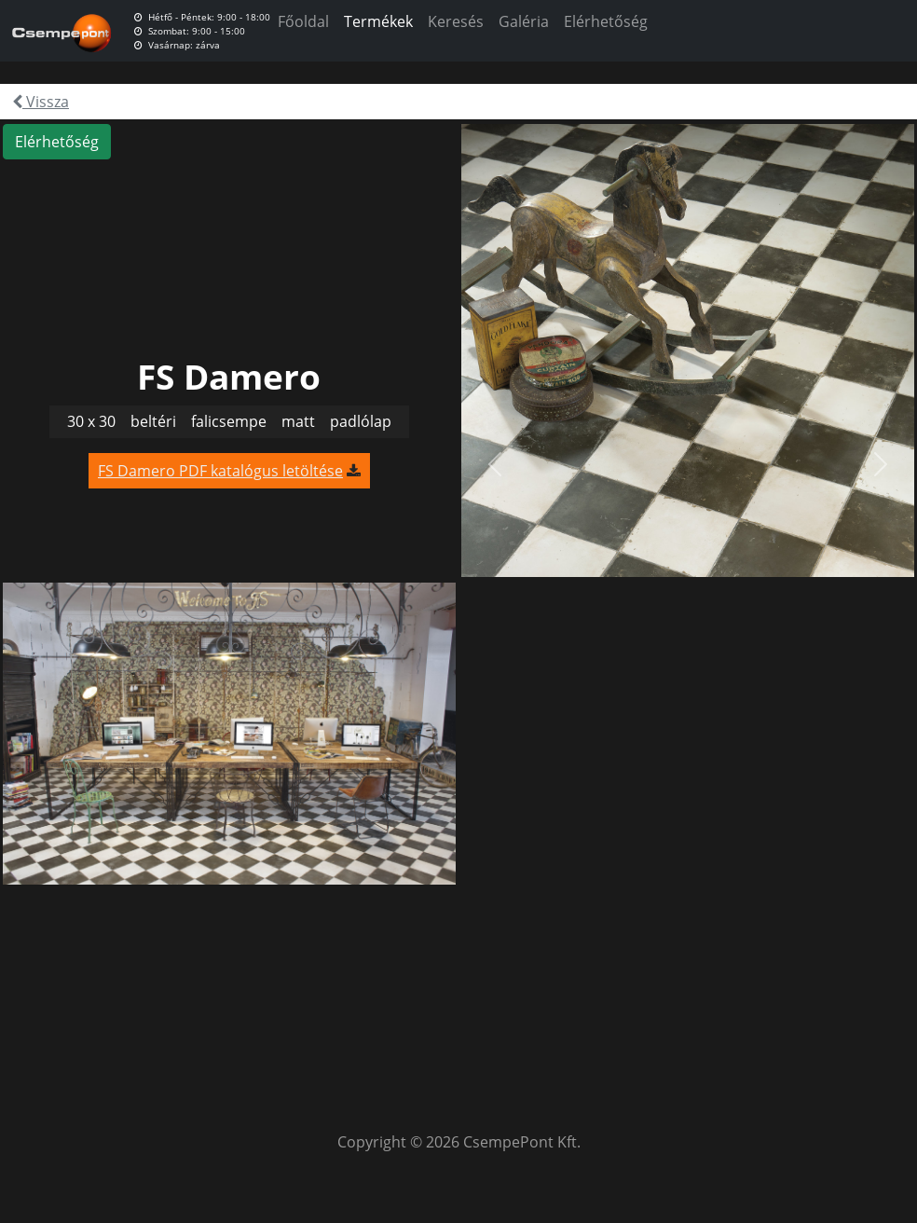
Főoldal (303, 21)
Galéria (524, 21)
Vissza (40, 101)
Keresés (456, 21)
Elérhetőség (606, 21)
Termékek (378, 21)
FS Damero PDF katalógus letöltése (220, 470)
